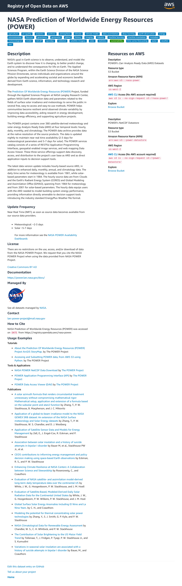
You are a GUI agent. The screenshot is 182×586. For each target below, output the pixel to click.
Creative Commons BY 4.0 (22, 266)
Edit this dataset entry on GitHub (25, 566)
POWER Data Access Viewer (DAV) (33, 384)
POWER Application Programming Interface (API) (42, 375)
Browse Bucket (116, 106)
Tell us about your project (21, 571)
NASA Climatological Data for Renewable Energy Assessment (48, 525)
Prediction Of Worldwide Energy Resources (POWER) (41, 91)
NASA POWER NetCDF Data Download (36, 370)
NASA (43, 307)
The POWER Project (73, 370)
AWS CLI (112, 94)
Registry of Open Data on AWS (37, 5)
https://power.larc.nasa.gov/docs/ (26, 277)
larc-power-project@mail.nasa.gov (26, 318)
